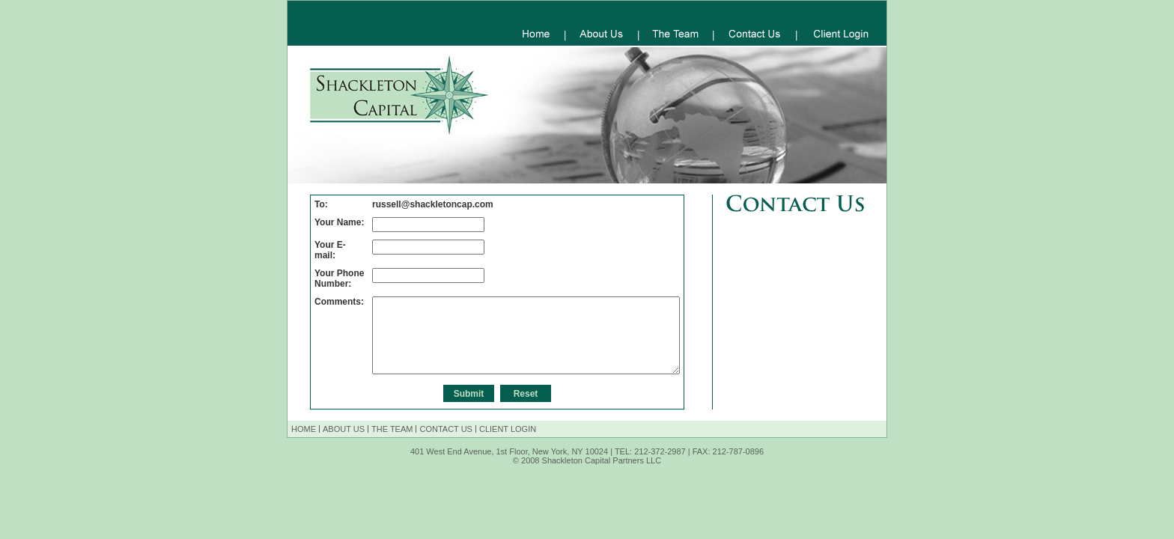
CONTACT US (445, 428)
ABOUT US (344, 428)
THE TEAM (392, 428)
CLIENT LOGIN (507, 428)
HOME (303, 428)
